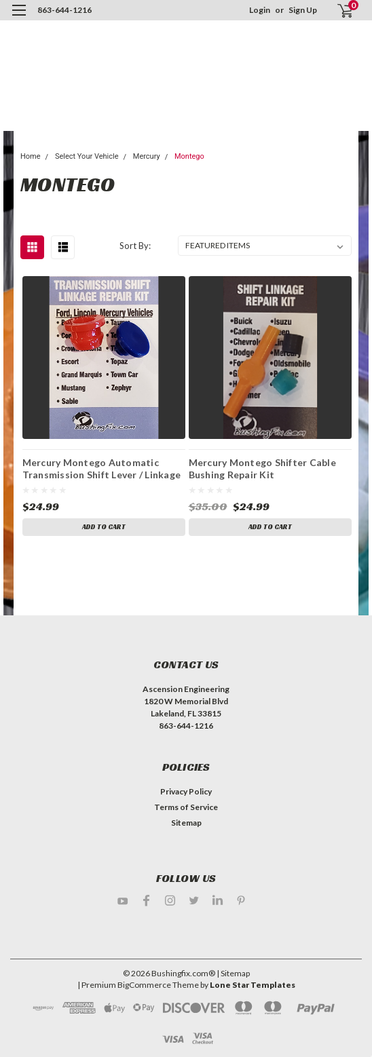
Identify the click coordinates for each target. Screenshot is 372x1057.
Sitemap (186, 823)
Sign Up (303, 10)
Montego (189, 156)
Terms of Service (186, 807)
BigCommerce (144, 985)
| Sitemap (233, 973)
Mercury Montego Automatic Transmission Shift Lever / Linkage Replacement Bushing (101, 468)
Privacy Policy (186, 791)
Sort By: (135, 245)
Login (259, 10)
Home (30, 156)
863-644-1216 (64, 10)
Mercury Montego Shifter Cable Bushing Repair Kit (262, 468)
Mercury (146, 156)
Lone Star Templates (252, 985)
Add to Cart (104, 526)
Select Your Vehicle (87, 156)
